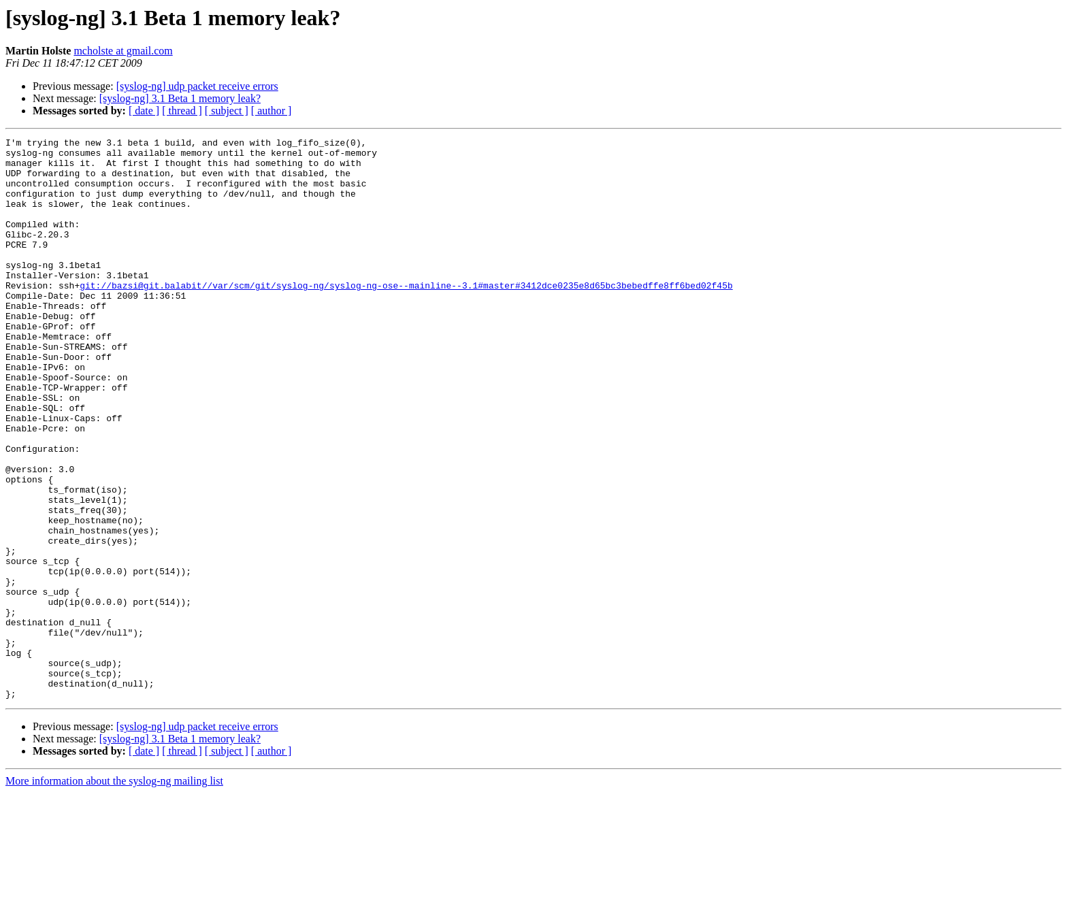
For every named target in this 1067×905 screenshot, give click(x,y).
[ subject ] (226, 110)
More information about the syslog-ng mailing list (114, 893)
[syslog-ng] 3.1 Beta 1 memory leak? (180, 98)
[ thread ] (182, 110)
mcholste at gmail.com (122, 50)
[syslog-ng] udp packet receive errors (197, 86)
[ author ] (271, 110)
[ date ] (144, 110)
